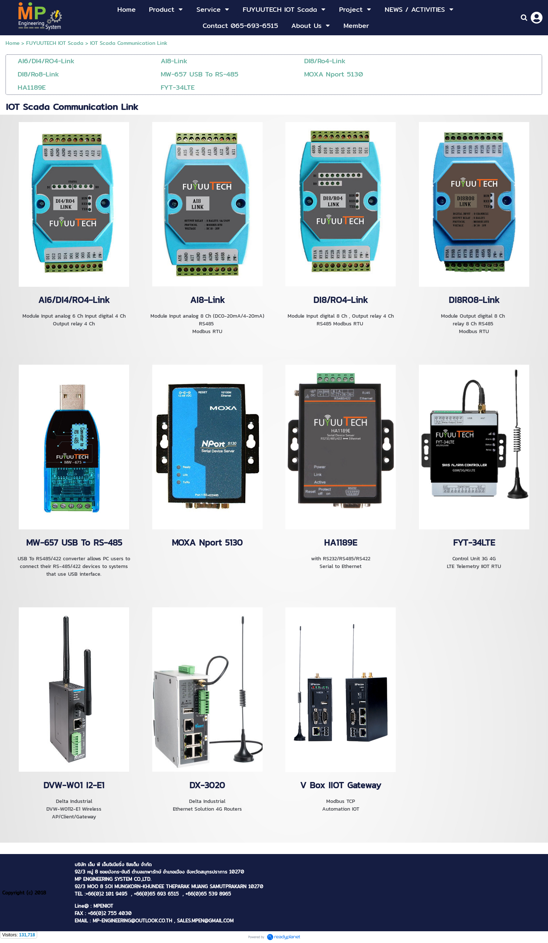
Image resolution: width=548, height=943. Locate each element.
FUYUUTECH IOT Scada (54, 43)
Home (12, 43)
